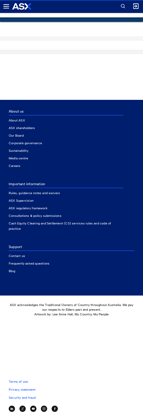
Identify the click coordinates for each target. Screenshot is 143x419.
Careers (14, 166)
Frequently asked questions (29, 263)
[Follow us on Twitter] (22, 409)
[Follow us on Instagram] (44, 409)
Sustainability (18, 151)
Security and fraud (22, 398)
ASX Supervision (21, 201)
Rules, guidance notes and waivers (34, 193)
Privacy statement (22, 390)
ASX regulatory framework (28, 208)
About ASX (17, 120)
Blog (12, 271)
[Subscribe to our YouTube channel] (33, 409)
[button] (122, 6)
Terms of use (18, 382)
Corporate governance (25, 143)
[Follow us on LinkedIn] (12, 409)
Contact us (17, 256)
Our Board (16, 136)
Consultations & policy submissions (35, 216)
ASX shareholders (22, 128)
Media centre (18, 158)
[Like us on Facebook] (55, 409)
